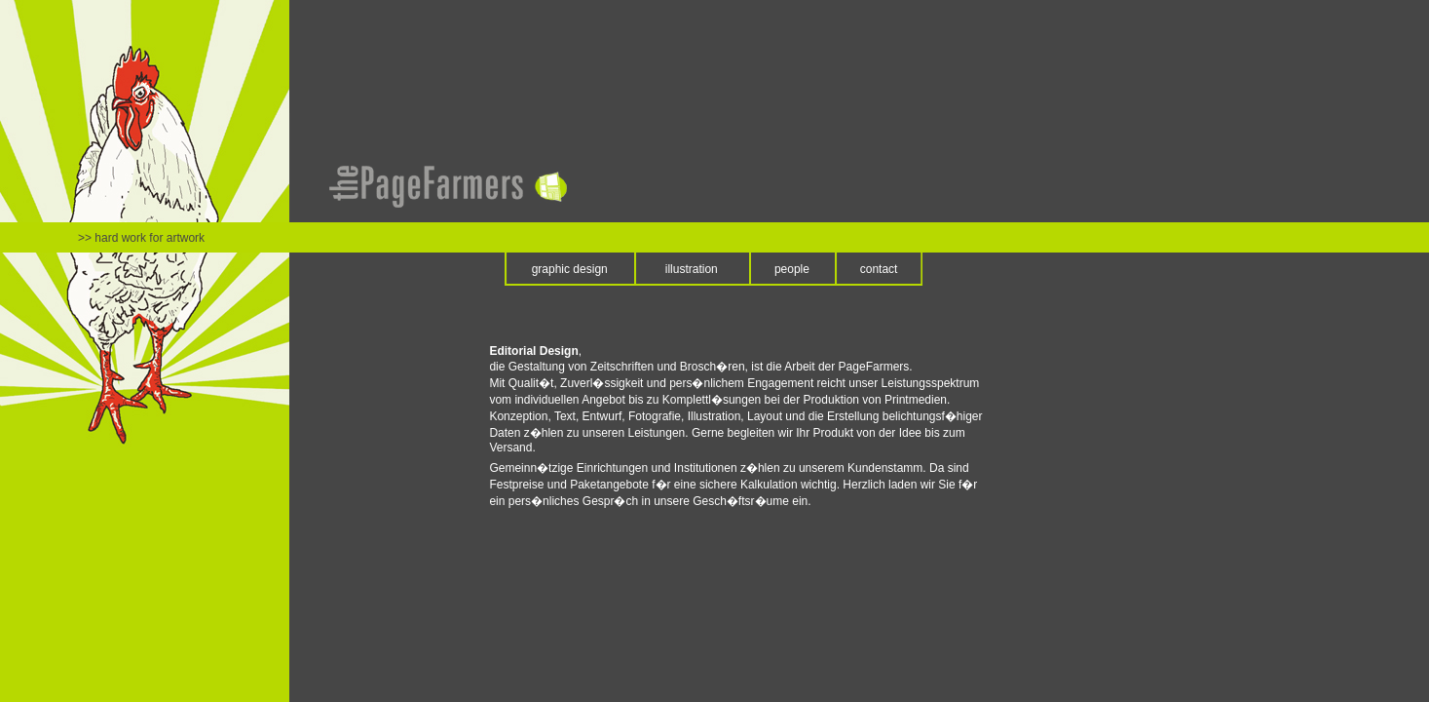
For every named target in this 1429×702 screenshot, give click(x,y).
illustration (691, 269)
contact (879, 269)
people (791, 269)
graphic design (570, 269)
